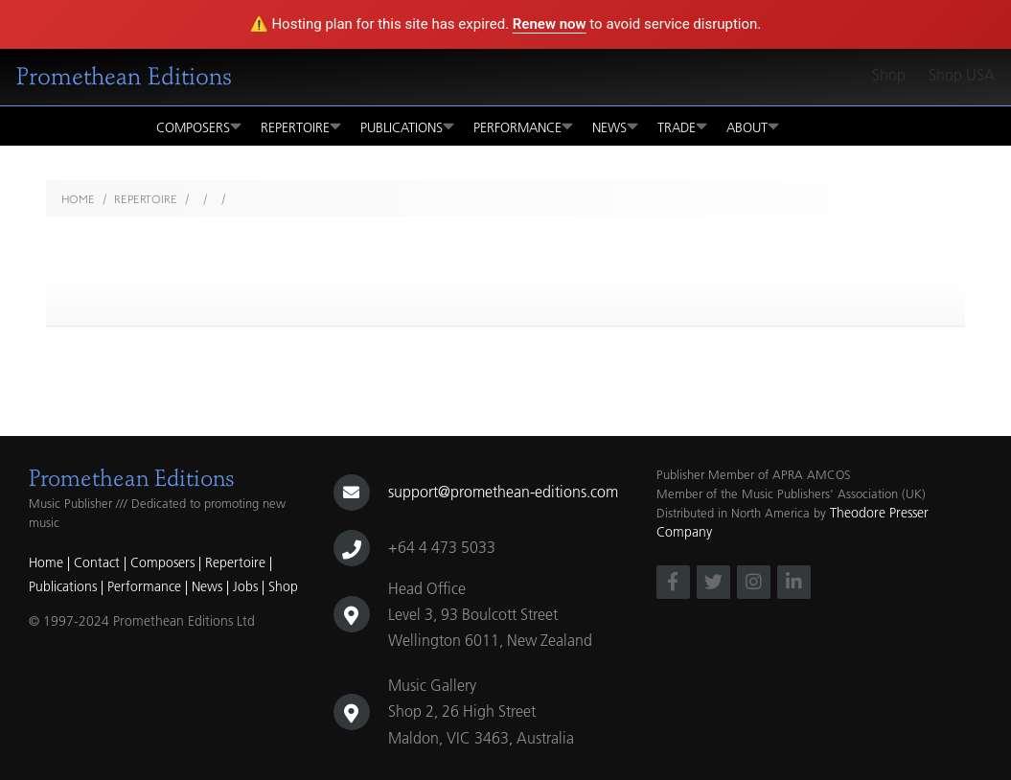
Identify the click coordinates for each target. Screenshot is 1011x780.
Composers (198, 126)
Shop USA (962, 74)
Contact (97, 562)
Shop (889, 74)
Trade (682, 126)
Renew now (549, 24)
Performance (523, 126)
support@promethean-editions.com (503, 491)
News (615, 126)
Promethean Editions (124, 76)
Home (78, 199)
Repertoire (301, 126)
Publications (407, 126)
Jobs (245, 586)
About (752, 126)
